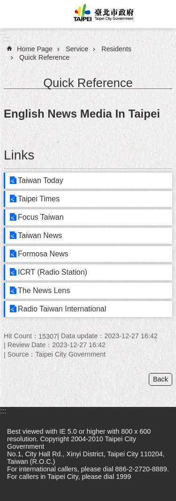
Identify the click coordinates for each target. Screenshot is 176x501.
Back (160, 379)
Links (19, 155)
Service (77, 49)
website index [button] (14, 14)
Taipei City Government (102, 14)
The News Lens (44, 290)
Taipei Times (39, 199)
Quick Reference (44, 57)
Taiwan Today (40, 180)
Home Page (35, 49)
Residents (116, 49)
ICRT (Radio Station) (52, 272)
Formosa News (43, 254)
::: (3, 32)
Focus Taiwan (41, 217)
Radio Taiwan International (62, 309)
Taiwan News (40, 235)
